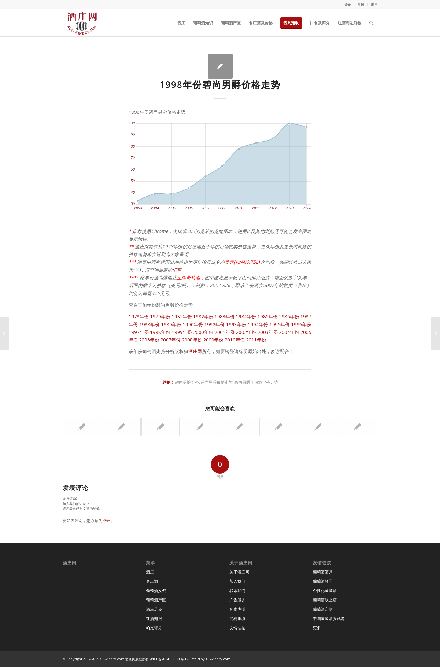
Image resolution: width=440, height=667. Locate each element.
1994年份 (258, 324)
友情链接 (237, 628)
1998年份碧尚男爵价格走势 (220, 84)
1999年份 (182, 332)
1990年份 (193, 324)
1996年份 (301, 324)
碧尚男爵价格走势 (217, 382)
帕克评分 (154, 628)
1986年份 (289, 316)
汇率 (177, 270)
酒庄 (150, 572)
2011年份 (256, 340)
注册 (361, 4)
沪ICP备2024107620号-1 (168, 659)
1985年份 (268, 316)
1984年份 (246, 316)
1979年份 (160, 316)
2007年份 (170, 340)
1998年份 (160, 332)
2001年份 (225, 332)
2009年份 (213, 340)
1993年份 (236, 324)
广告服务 (237, 600)
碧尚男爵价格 (187, 382)
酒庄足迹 (154, 609)
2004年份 (289, 332)
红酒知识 (154, 618)
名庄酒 (152, 581)
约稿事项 (237, 618)
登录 (347, 4)
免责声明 (237, 609)
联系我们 (237, 590)
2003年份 (268, 332)
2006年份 (149, 340)
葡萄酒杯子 (323, 581)
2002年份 (246, 332)
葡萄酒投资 (156, 590)
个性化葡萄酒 (325, 590)
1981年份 (182, 316)
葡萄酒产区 (156, 600)
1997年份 (139, 332)
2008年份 (192, 340)
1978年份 (139, 316)
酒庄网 (195, 351)
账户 (374, 4)
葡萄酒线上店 (325, 600)
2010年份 (235, 340)
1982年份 (203, 316)
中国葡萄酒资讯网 (329, 618)
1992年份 (214, 324)
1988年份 (149, 324)
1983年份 (225, 316)
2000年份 (203, 332)
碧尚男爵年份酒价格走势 (256, 382)
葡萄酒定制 (323, 609)
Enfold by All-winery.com (209, 659)
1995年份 (280, 324)
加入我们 (237, 581)
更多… (318, 628)
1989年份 (171, 324)
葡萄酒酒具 (323, 572)
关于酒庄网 (239, 572)
